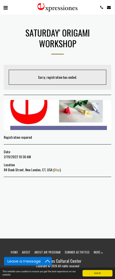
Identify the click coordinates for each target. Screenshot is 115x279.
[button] (5, 7)
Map (57, 169)
